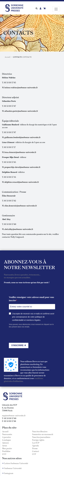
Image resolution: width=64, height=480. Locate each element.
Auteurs (5, 442)
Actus (4, 445)
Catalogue (6, 440)
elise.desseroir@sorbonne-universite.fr (20, 205)
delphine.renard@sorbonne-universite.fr (21, 182)
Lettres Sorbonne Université (16, 463)
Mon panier (7, 448)
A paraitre (6, 437)
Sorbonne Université (13, 468)
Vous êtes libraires (39, 431)
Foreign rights (38, 440)
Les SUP (35, 442)
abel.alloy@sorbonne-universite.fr (18, 229)
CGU (4, 454)
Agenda (35, 445)
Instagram (8, 473)
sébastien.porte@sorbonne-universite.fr (21, 111)
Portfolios (6, 451)
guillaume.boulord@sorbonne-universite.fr (22, 137)
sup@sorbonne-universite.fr (14, 415)
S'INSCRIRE (18, 345)
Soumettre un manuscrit (42, 434)
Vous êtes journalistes (41, 437)
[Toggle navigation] (56, 9)
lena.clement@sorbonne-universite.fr (20, 152)
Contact (35, 451)
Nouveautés (7, 434)
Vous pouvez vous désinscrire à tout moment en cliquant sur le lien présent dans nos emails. (31, 325)
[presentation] (29, 335)
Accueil (7, 57)
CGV (34, 454)
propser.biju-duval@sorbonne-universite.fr (22, 167)
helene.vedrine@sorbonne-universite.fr (21, 87)
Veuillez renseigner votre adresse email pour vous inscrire (31, 299)
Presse (35, 448)
